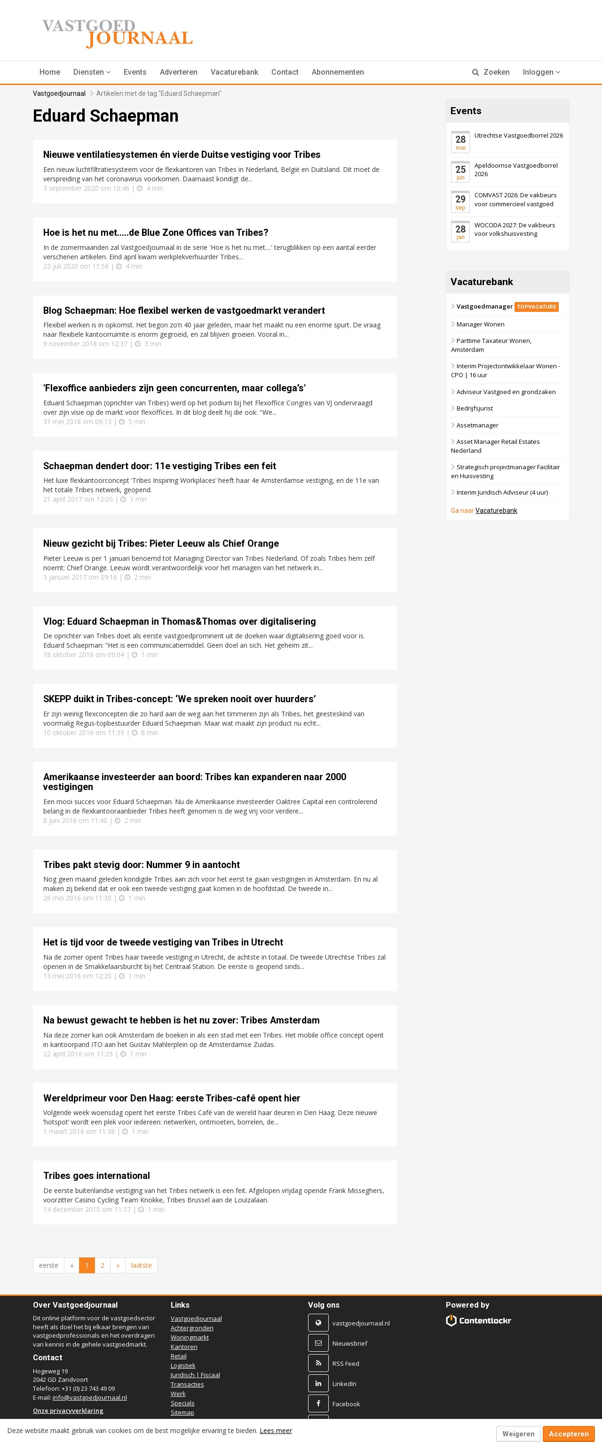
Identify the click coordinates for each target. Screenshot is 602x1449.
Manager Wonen (481, 324)
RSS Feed (346, 1363)
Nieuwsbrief (350, 1343)
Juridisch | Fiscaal (195, 1375)
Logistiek (183, 1365)
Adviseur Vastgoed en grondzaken (506, 391)
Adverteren (179, 72)
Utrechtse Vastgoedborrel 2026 (519, 135)
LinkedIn (344, 1383)
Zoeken (491, 72)
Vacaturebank (234, 72)
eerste (48, 1265)
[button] (92, 72)
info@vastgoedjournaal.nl (90, 1397)
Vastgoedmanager (508, 306)
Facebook (346, 1404)
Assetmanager (478, 425)
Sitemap (182, 1412)
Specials (183, 1403)
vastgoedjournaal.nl (361, 1323)
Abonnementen (338, 72)
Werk (178, 1393)
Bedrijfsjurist (475, 408)
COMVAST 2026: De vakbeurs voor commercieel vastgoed (516, 199)
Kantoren (184, 1346)
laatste (141, 1265)
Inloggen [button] (541, 72)
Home (50, 72)
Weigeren (518, 1434)
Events (135, 72)
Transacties (187, 1384)
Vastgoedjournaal (59, 93)
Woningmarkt (190, 1337)
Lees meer (276, 1430)
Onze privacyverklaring (68, 1410)
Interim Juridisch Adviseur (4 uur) (502, 492)
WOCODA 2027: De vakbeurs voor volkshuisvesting (515, 229)
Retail (179, 1356)
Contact (285, 72)
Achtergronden (192, 1328)
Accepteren (569, 1434)
